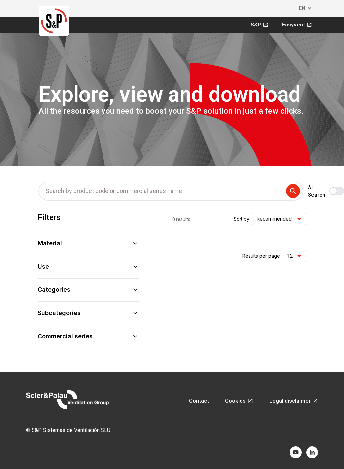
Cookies (239, 401)
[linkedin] (312, 452)
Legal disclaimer (293, 401)
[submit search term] (294, 191)
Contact (199, 401)
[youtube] (296, 452)
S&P (260, 25)
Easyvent (297, 25)
